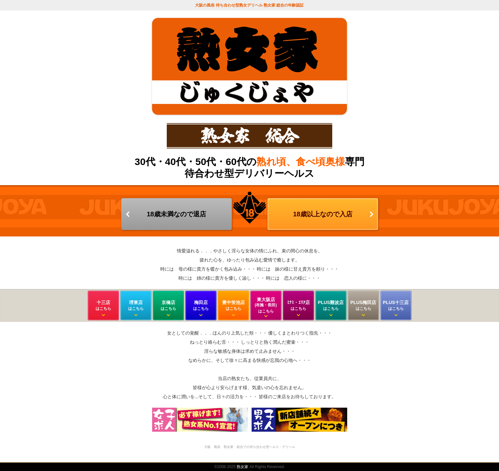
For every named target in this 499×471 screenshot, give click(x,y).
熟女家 (242, 467)
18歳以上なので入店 (322, 214)
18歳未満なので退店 (176, 214)
